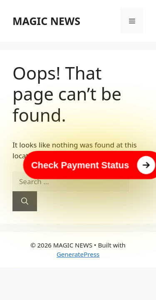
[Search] (24, 201)
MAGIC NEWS (46, 21)
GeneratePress (78, 254)
